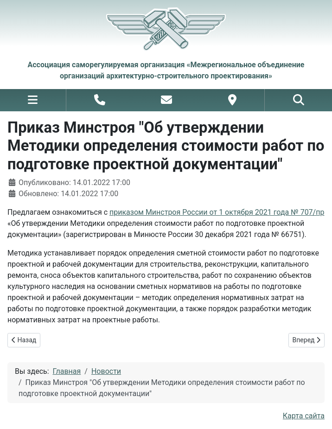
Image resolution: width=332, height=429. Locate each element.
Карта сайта (304, 415)
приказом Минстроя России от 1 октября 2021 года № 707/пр (216, 212)
